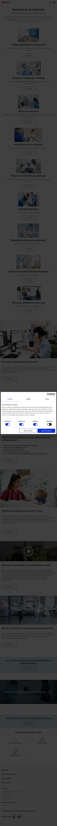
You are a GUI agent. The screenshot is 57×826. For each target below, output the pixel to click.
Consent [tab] (9, 399)
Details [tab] (29, 399)
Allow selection (28, 430)
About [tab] (47, 399)
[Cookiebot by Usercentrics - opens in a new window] (48, 394)
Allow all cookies (46, 430)
